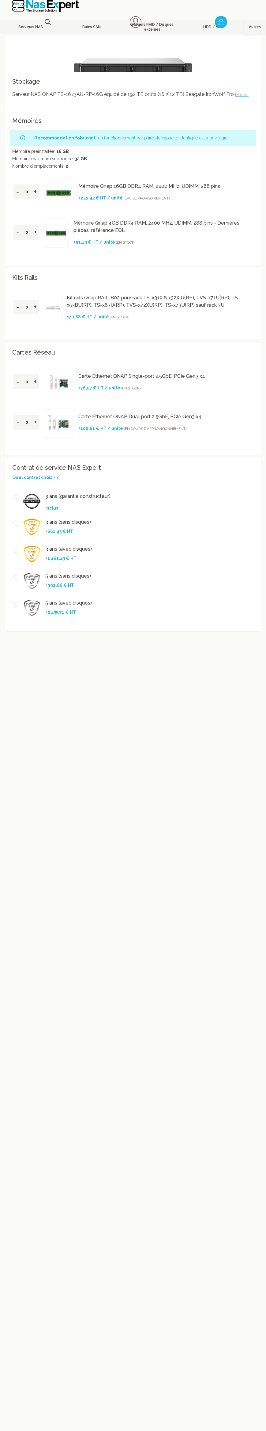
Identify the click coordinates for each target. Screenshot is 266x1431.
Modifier (242, 95)
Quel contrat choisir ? (35, 477)
